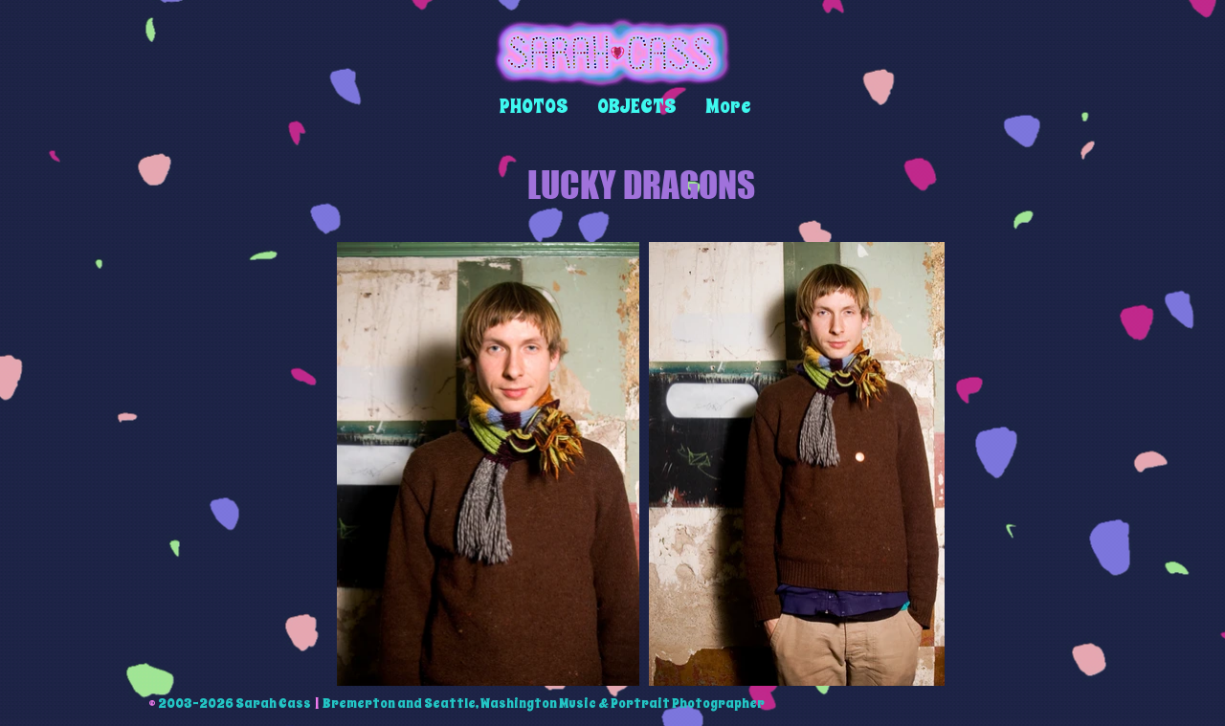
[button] (534, 106)
